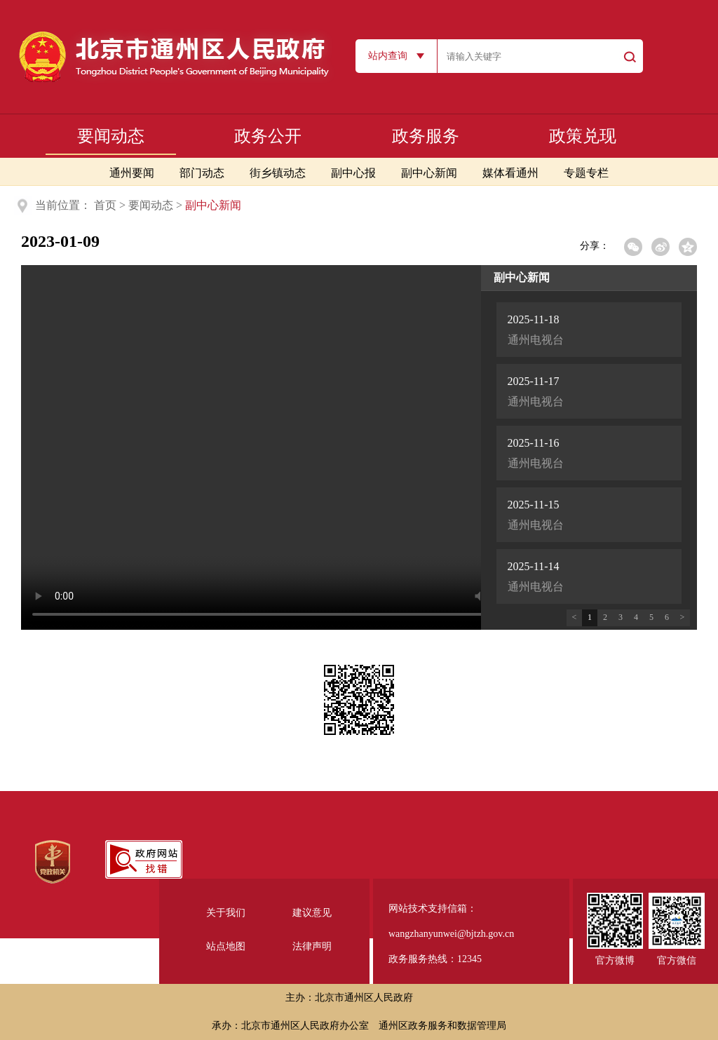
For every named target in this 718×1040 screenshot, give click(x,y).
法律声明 (312, 946)
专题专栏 (586, 173)
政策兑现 (582, 136)
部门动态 (202, 173)
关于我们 (225, 912)
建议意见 (312, 912)
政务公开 (268, 136)
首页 (105, 205)
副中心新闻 (429, 173)
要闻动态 (110, 136)
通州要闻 (131, 173)
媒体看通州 (510, 173)
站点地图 (225, 946)
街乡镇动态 (278, 173)
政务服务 (425, 136)
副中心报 (353, 173)
